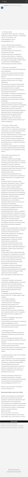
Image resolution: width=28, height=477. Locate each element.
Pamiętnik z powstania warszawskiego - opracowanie (12, 427)
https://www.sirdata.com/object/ (17, 416)
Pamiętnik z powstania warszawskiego (9, 423)
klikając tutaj (10, 388)
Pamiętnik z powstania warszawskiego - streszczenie (12, 425)
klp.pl (3, 1)
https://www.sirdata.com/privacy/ (10, 412)
